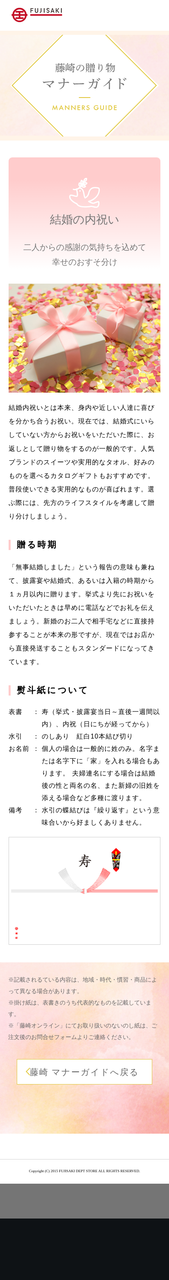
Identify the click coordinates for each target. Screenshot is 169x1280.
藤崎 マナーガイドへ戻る (85, 1072)
